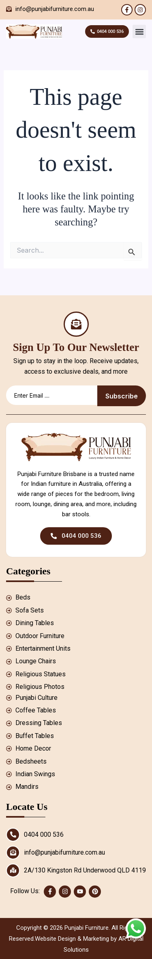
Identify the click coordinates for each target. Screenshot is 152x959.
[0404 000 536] (13, 835)
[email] (51, 395)
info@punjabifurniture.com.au (64, 852)
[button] (139, 31)
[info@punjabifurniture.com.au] (13, 852)
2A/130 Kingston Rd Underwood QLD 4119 (85, 870)
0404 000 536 (44, 834)
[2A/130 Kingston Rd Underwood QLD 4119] (13, 870)
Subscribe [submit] (121, 396)
